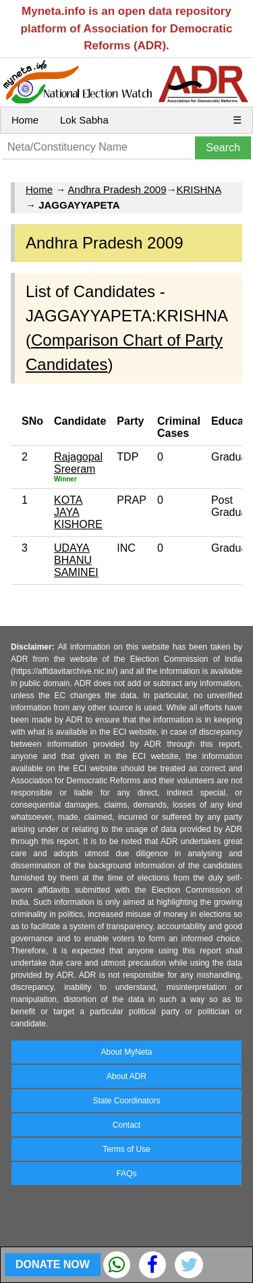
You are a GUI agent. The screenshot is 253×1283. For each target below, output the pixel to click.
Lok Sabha (84, 120)
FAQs (126, 1173)
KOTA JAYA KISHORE (78, 512)
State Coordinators (126, 1100)
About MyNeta (126, 1052)
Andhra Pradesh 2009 (117, 189)
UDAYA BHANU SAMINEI (76, 560)
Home (24, 120)
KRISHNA (198, 189)
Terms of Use (126, 1149)
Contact (126, 1125)
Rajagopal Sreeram (78, 463)
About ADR (126, 1076)
